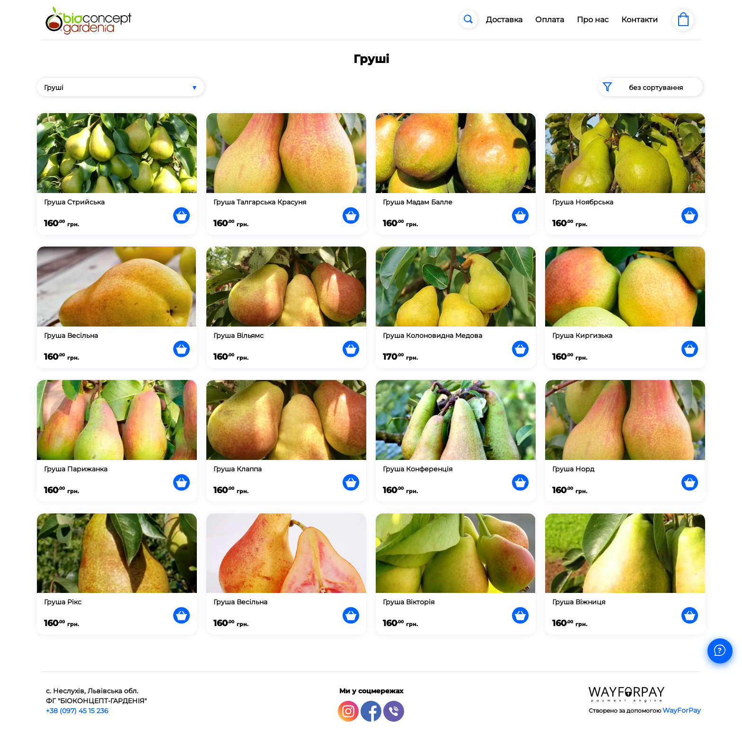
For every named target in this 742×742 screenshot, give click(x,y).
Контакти (639, 19)
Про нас (593, 19)
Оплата (549, 19)
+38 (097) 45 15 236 (77, 711)
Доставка (504, 19)
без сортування (641, 87)
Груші (53, 87)
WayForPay (681, 710)
